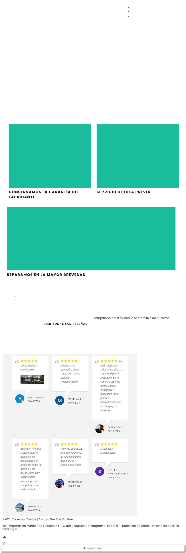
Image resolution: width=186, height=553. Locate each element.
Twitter (66, 526)
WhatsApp (34, 526)
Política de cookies (165, 526)
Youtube (79, 526)
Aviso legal (9, 529)
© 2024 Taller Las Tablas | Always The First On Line (37, 519)
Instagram (95, 526)
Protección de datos (134, 526)
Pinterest (112, 526)
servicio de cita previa (124, 191)
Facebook (52, 526)
